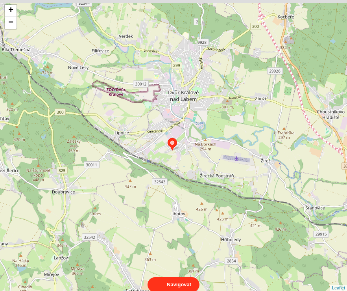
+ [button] (10, 11)
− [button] (10, 23)
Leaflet (338, 280)
